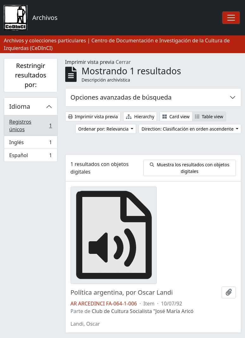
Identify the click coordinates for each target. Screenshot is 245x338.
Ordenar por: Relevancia (103, 129)
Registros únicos (30, 125)
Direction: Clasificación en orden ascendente (188, 129)
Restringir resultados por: (30, 75)
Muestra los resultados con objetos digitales (189, 168)
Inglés (30, 143)
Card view (175, 117)
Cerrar (123, 61)
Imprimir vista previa (93, 117)
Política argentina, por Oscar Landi (122, 292)
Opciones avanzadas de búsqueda (121, 97)
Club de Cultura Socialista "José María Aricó (143, 311)
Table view (209, 117)
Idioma (19, 106)
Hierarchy (140, 117)
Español (30, 156)
